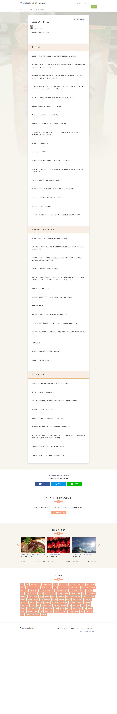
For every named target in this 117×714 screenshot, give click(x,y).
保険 (83, 672)
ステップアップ (69, 666)
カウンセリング (63, 663)
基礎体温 (36, 678)
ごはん (49, 666)
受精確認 (23, 678)
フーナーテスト (73, 669)
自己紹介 (70, 690)
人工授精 (83, 633)
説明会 (82, 690)
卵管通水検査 (61, 675)
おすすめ (23, 633)
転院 (87, 690)
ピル (66, 669)
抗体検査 (44, 684)
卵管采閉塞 (77, 675)
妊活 (78, 19)
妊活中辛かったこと (26, 635)
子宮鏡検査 (87, 681)
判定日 (30, 675)
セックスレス (84, 666)
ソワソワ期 (92, 666)
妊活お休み (79, 678)
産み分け (62, 687)
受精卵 (92, 675)
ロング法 (34, 672)
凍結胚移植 (24, 675)
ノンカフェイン (59, 669)
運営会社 (65, 706)
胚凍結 (35, 690)
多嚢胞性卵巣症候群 (45, 678)
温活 (37, 687)
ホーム (22, 9)
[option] (33, 628)
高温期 (37, 693)
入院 (88, 672)
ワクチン (40, 672)
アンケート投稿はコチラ (58, 591)
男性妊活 (75, 687)
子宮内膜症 (64, 681)
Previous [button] (17, 623)
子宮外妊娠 (72, 681)
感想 (56, 633)
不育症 (46, 672)
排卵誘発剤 (63, 684)
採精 (74, 684)
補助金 (76, 690)
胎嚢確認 (30, 690)
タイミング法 (24, 669)
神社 (80, 687)
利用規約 (71, 706)
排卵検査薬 (56, 684)
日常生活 (83, 684)
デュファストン (33, 669)
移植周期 (90, 687)
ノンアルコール (49, 669)
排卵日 (49, 684)
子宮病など (79, 681)
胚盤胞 (41, 690)
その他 (31, 9)
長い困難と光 (76, 635)
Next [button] (99, 623)
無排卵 (46, 687)
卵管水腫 (53, 675)
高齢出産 (59, 633)
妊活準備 (47, 681)
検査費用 (23, 687)
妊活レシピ (40, 681)
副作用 (35, 675)
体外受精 (53, 633)
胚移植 (46, 690)
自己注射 (57, 690)
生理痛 (56, 687)
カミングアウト (90, 663)
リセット (27, 672)
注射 (29, 687)
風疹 (33, 693)
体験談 (78, 672)
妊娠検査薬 (61, 678)
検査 (89, 684)
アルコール (37, 663)
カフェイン (72, 663)
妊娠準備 (68, 678)
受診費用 (30, 678)
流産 (33, 687)
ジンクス (61, 666)
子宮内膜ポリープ (39, 633)
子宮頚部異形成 (25, 684)
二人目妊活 (79, 633)
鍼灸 (91, 633)
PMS (32, 663)
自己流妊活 (82, 19)
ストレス (27, 633)
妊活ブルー (32, 681)
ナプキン (41, 669)
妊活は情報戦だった (52, 635)
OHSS (27, 663)
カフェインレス (80, 663)
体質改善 (73, 672)
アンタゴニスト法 (47, 663)
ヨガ (22, 672)
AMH (22, 663)
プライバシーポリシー (80, 706)
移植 (85, 687)
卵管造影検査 (69, 675)
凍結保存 (93, 672)
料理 (78, 684)
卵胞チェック (85, 675)
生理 (51, 687)
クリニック (29, 666)
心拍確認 (33, 684)
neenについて (58, 706)
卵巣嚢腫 (47, 675)
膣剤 (51, 690)
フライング (82, 669)
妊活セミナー (88, 678)
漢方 (42, 687)
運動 (91, 690)
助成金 (41, 675)
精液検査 (23, 690)
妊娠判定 (54, 678)
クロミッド (36, 666)
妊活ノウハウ (32, 633)
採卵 (69, 684)
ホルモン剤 (89, 669)
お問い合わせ (90, 706)
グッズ (22, 666)
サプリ (55, 666)
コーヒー (44, 666)
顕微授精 (27, 693)
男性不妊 (88, 633)
